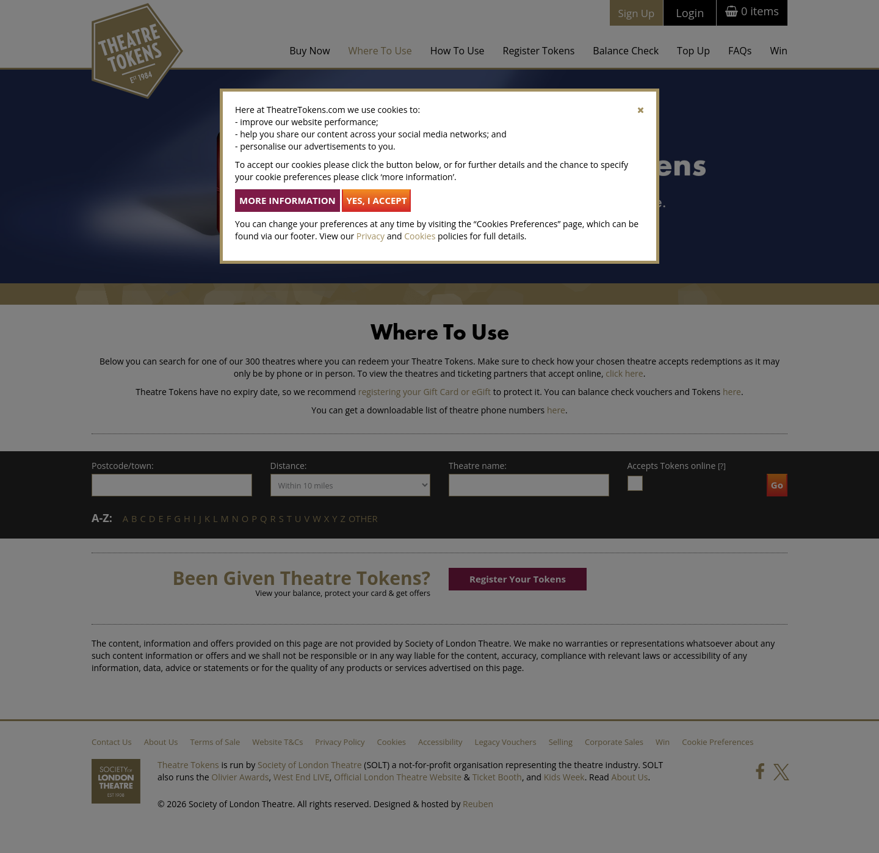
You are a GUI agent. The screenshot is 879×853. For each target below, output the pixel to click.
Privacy (370, 236)
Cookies (419, 236)
